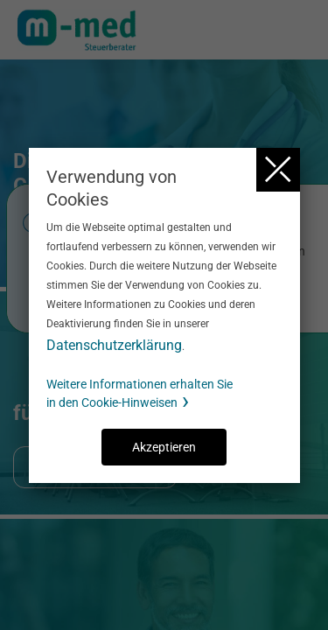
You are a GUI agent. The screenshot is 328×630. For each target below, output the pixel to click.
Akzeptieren (164, 447)
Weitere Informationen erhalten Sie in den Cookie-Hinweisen (139, 393)
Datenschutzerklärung (114, 345)
